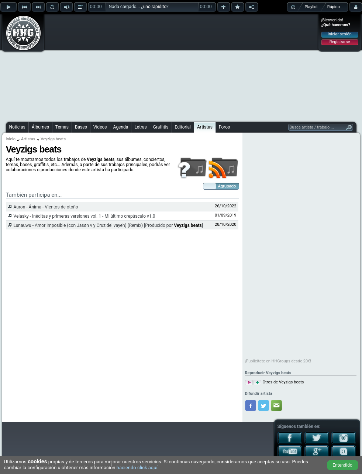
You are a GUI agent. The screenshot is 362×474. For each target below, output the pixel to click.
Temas (62, 127)
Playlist (311, 6)
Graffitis (161, 127)
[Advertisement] (165, 67)
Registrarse (340, 41)
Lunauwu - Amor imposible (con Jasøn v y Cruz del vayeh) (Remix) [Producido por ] (108, 225)
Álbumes (40, 127)
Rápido (333, 6)
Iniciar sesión (340, 34)
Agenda (120, 127)
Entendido (342, 465)
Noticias (17, 127)
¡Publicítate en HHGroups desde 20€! (278, 361)
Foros (224, 127)
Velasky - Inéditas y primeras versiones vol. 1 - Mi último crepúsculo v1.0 (84, 216)
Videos (100, 127)
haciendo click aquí (137, 467)
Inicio (10, 139)
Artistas (205, 127)
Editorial (183, 127)
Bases (81, 127)
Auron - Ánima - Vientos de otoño (46, 207)
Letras (140, 127)
